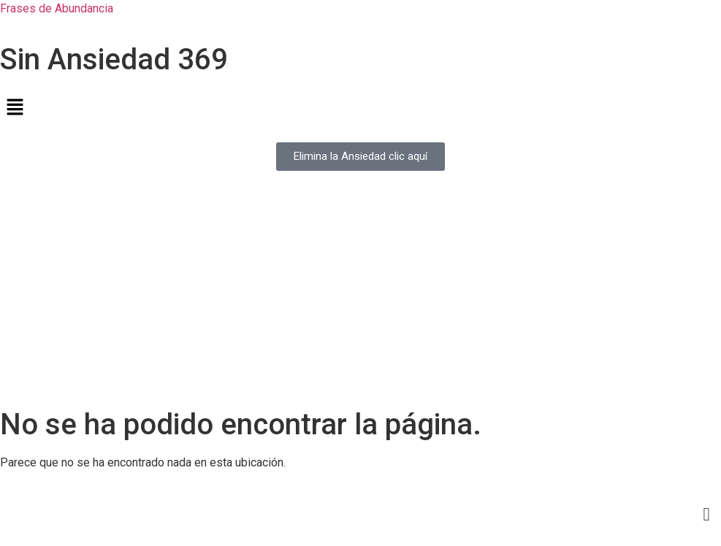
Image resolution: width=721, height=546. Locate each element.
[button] (360, 108)
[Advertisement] (360, 298)
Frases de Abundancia (56, 8)
